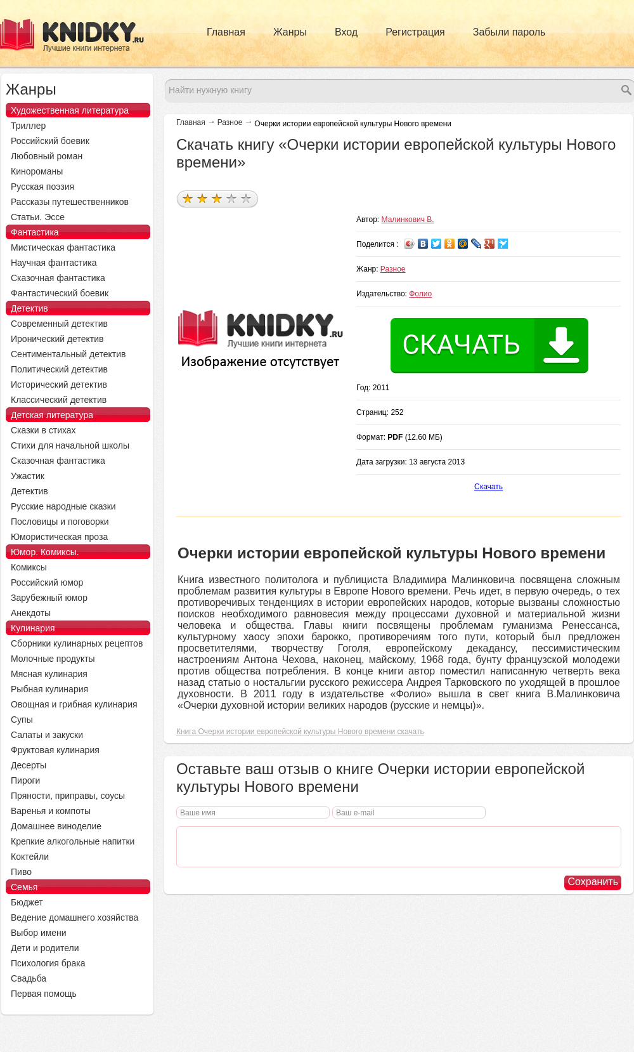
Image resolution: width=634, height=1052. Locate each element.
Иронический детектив (57, 339)
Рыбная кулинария (49, 689)
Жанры (290, 32)
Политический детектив (59, 369)
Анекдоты (31, 613)
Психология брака (48, 963)
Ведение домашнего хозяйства (74, 917)
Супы (22, 719)
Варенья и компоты (51, 811)
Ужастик (27, 476)
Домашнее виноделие (56, 826)
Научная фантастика (54, 263)
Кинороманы (37, 171)
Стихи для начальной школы (70, 445)
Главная (226, 32)
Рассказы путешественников (70, 202)
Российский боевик (50, 141)
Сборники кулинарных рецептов (77, 643)
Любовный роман (46, 156)
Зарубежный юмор (49, 598)
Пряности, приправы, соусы (68, 796)
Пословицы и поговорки (60, 521)
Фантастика (35, 232)
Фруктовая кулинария (55, 750)
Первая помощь (44, 994)
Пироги (25, 780)
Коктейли (30, 856)
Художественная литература (70, 110)
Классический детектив (59, 400)
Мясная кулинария (49, 674)
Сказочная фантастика (58, 278)
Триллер (28, 126)
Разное (230, 122)
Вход (346, 32)
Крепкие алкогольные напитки (72, 841)
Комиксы (29, 567)
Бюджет (27, 902)
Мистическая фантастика (63, 247)
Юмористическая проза (59, 537)
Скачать (488, 486)
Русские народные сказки (63, 506)
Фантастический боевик (59, 293)
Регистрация (415, 32)
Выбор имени (39, 933)
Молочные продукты (53, 659)
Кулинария (33, 628)
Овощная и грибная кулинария (74, 704)
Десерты (28, 765)
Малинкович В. (408, 219)
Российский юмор (47, 582)
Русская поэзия (42, 186)
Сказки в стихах (43, 430)
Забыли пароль (509, 32)
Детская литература (52, 415)
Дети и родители (45, 948)
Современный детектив (59, 324)
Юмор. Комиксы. (45, 552)
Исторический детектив (59, 384)
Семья (24, 887)
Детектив (29, 308)
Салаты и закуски (47, 735)
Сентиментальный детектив (68, 354)
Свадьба (28, 978)
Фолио (420, 293)
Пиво (21, 872)
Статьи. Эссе (38, 217)
